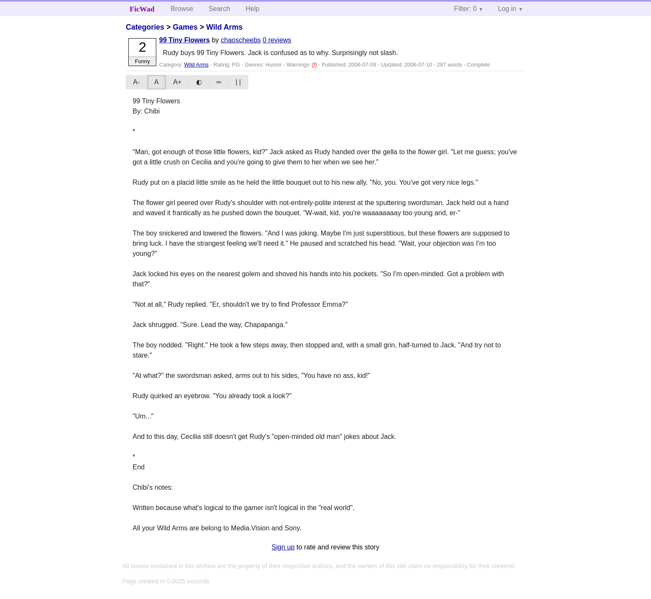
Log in (507, 8)
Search (219, 8)
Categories (145, 27)
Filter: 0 (465, 8)
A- (136, 82)
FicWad (142, 9)
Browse (182, 8)
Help (253, 8)
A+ (177, 82)
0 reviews (277, 40)
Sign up (282, 547)
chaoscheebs (240, 40)
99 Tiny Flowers (184, 40)
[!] (315, 64)
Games (185, 27)
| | (238, 82)
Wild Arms (224, 27)
